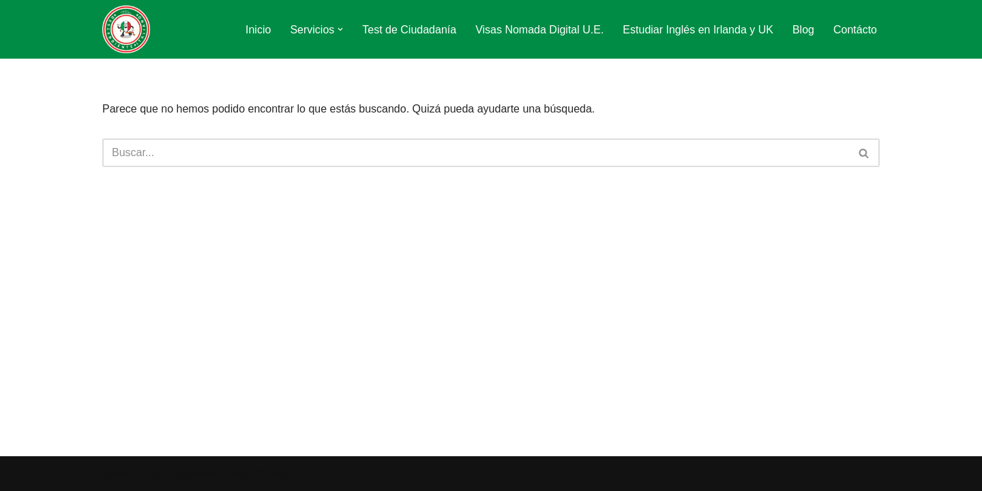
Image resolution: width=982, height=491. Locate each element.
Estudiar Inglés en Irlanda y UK (698, 29)
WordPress (259, 473)
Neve (115, 473)
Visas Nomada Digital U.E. (539, 29)
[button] (340, 29)
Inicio (258, 29)
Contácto (855, 29)
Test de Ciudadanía (409, 29)
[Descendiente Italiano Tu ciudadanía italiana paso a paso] (126, 29)
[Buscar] (475, 152)
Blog (803, 29)
